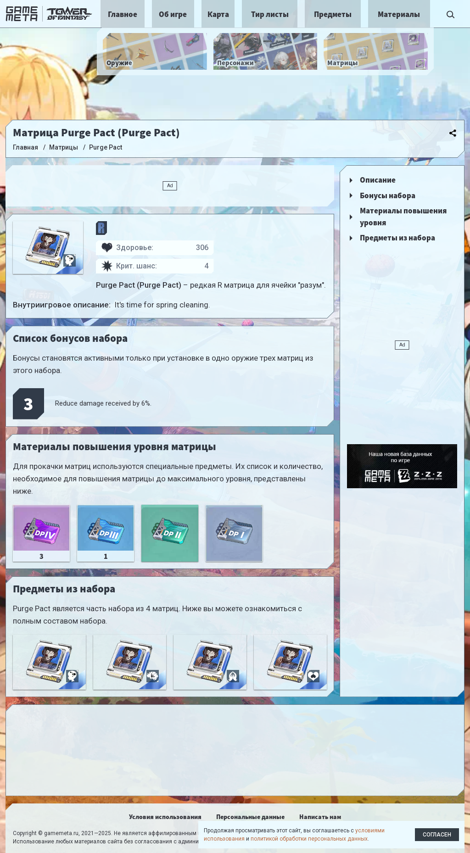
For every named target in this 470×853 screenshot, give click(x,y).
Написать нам (320, 817)
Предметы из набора (397, 238)
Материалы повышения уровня (403, 217)
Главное (122, 14)
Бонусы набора (387, 195)
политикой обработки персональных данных (309, 839)
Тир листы (270, 14)
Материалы (399, 14)
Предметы (333, 14)
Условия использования (165, 817)
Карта (218, 14)
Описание (378, 180)
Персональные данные (250, 817)
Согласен (437, 834)
